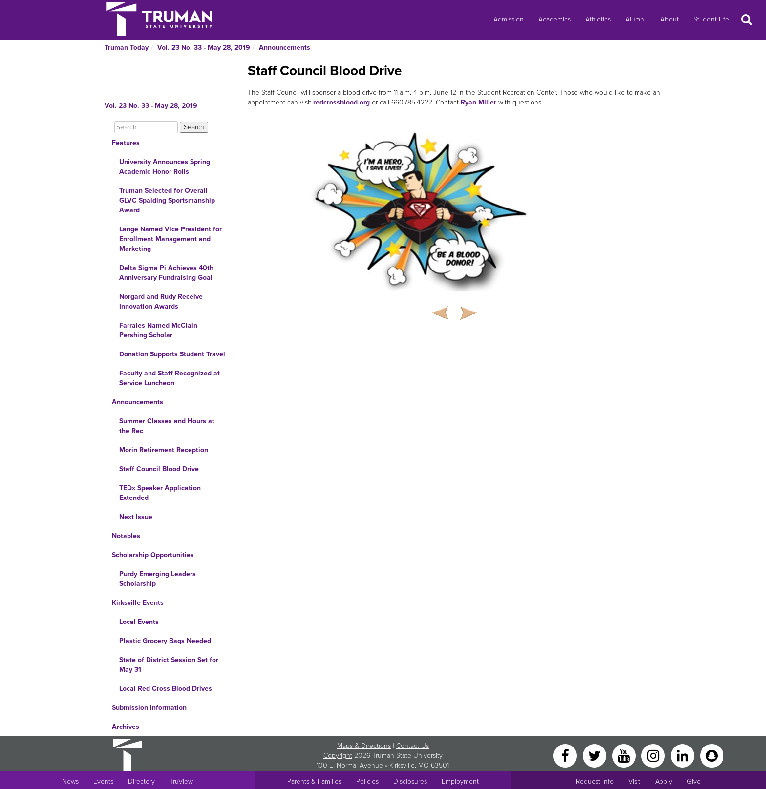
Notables (126, 536)
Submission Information (149, 708)
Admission (508, 19)
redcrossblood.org (341, 102)
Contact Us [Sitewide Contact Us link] (412, 746)
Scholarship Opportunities (153, 555)
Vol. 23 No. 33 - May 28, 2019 (203, 47)
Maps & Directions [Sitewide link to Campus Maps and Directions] (364, 746)
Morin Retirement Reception (163, 450)
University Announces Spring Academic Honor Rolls (164, 167)
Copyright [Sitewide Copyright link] (337, 755)
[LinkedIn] (683, 755)
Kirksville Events (138, 603)
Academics (554, 19)
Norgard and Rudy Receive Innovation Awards (161, 301)
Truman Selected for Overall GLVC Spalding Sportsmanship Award (167, 200)
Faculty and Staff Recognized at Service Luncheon (169, 378)
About (669, 19)
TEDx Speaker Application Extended (160, 493)
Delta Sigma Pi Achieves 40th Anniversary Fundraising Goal (166, 273)
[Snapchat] (711, 755)
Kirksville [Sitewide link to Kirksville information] (402, 765)
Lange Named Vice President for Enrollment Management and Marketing (170, 239)
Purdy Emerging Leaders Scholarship (157, 579)
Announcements (284, 47)
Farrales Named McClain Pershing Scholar (158, 330)
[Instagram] (654, 755)
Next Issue (135, 517)
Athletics (598, 19)
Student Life (711, 19)
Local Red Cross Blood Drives (165, 689)
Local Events (139, 622)
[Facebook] (566, 755)
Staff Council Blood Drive (159, 469)
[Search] (146, 127)
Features (126, 143)
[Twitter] (595, 755)
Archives (125, 727)
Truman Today (127, 47)
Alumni (635, 19)
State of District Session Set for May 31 (168, 665)
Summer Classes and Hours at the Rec (166, 426)
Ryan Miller (478, 102)
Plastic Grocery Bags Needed (165, 641)
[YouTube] (624, 755)
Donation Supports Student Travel (172, 354)
